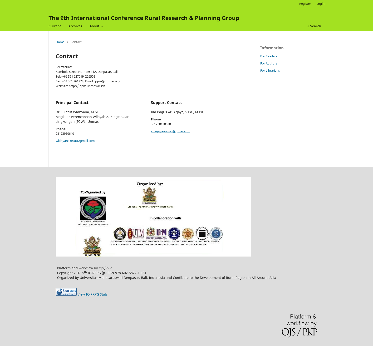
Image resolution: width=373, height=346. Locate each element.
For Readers (268, 56)
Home (60, 42)
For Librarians (270, 70)
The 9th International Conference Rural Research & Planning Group (144, 18)
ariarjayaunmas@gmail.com (170, 131)
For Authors (268, 63)
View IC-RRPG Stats (93, 294)
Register (305, 3)
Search (314, 26)
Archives (75, 26)
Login (320, 3)
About (95, 26)
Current (55, 26)
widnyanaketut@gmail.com (75, 140)
